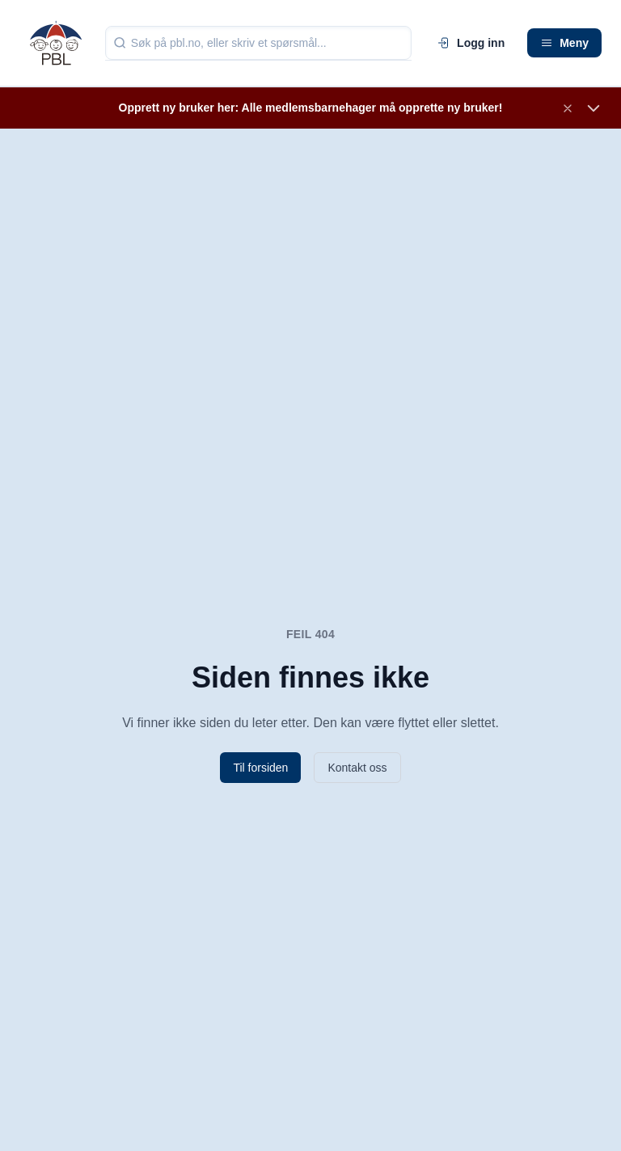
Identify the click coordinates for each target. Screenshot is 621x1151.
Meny (564, 42)
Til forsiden (260, 767)
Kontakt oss (357, 767)
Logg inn (471, 42)
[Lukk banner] (567, 108)
